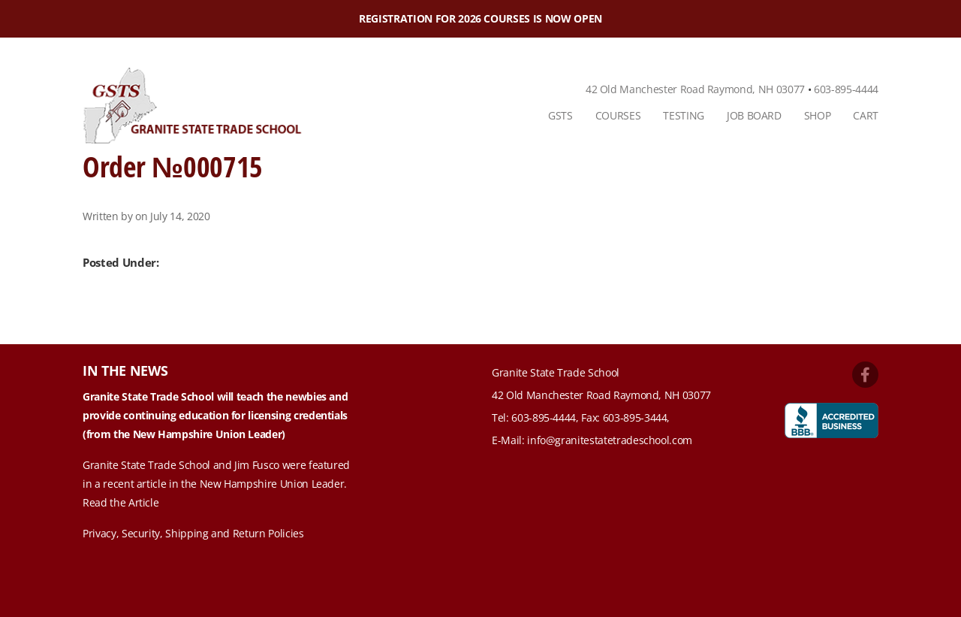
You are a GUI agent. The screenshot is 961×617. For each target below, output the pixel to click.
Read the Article (120, 502)
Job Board (754, 115)
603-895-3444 (635, 417)
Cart (865, 115)
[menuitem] (560, 116)
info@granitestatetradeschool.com (609, 440)
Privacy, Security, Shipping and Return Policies (193, 533)
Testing (683, 115)
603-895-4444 (846, 89)
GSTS (560, 115)
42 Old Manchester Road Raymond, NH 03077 (695, 89)
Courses (618, 115)
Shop (817, 115)
